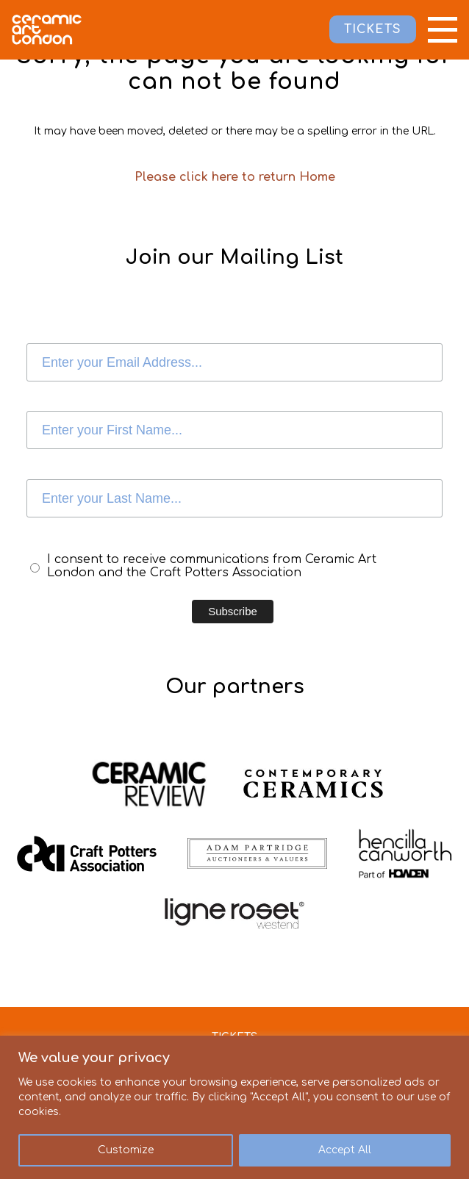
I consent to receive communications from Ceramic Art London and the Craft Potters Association (211, 566)
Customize (126, 1149)
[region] (234, 1107)
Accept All (344, 1149)
